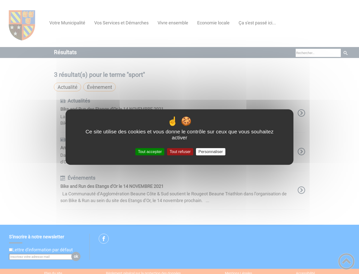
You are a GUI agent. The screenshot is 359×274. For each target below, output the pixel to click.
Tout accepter (150, 152)
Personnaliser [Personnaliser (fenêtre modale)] (210, 152)
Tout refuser (180, 152)
